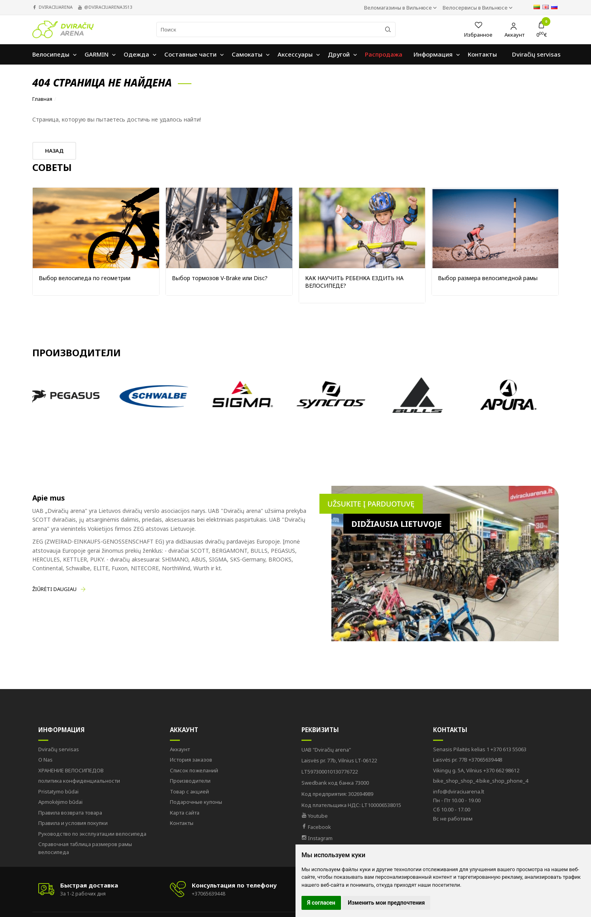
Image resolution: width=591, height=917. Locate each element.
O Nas (45, 759)
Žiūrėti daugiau (54, 589)
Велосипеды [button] (50, 54)
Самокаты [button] (247, 54)
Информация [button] (433, 54)
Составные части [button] (190, 54)
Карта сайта (184, 812)
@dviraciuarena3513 (108, 7)
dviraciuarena (56, 7)
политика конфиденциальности (79, 780)
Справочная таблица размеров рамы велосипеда (85, 848)
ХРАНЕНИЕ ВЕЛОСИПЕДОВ (71, 770)
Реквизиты (320, 730)
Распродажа (383, 54)
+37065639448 (467, 759)
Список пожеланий (194, 770)
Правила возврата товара (70, 812)
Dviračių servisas (58, 749)
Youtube (314, 815)
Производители (190, 780)
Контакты (181, 823)
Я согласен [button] (321, 902)
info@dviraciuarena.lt (458, 791)
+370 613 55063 (479, 749)
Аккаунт (184, 730)
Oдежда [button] (136, 54)
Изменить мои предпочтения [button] (386, 902)
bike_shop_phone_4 (480, 780)
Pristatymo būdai (58, 791)
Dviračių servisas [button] (536, 54)
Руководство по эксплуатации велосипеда (92, 833)
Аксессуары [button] (295, 54)
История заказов (191, 759)
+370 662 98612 (476, 770)
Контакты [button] (482, 54)
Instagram (317, 838)
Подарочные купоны (196, 801)
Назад (54, 150)
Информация (61, 730)
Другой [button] (339, 54)
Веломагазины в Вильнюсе (398, 7)
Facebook (316, 827)
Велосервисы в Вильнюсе (476, 7)
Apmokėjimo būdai (60, 801)
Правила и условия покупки (73, 823)
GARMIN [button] (96, 54)
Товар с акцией (189, 791)
